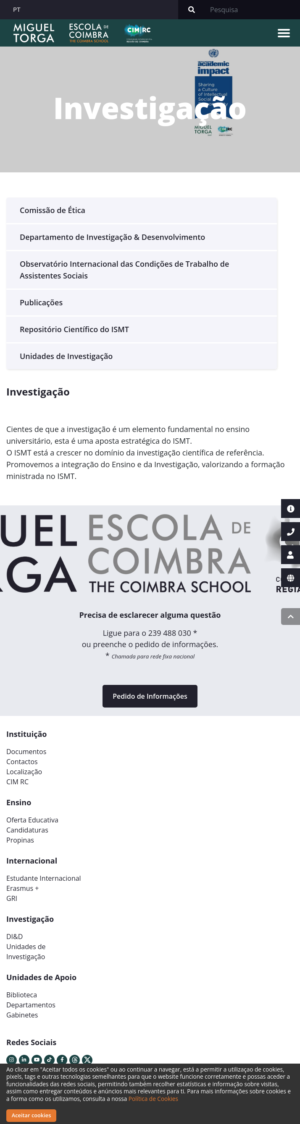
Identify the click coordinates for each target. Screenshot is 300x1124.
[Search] (252, 9)
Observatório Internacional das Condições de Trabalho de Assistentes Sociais (124, 269)
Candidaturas (27, 830)
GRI (11, 898)
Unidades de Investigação (66, 356)
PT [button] (17, 9)
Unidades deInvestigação (26, 951)
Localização (24, 771)
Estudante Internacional (43, 878)
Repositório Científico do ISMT (74, 329)
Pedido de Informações (150, 696)
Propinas (20, 840)
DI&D (14, 936)
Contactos (22, 761)
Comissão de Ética (52, 210)
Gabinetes (22, 1015)
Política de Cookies (153, 1099)
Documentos (26, 751)
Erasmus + (22, 888)
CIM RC (17, 781)
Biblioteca (21, 994)
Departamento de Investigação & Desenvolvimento (112, 237)
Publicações (41, 302)
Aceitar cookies (31, 1115)
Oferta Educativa (32, 820)
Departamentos (30, 1005)
